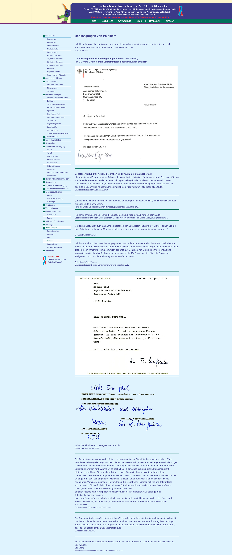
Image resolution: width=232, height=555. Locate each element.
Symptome (51, 91)
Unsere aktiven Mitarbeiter (56, 75)
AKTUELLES (107, 21)
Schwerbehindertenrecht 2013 (57, 189)
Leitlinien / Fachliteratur (54, 221)
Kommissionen (52, 52)
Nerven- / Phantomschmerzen (57, 179)
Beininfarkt (51, 101)
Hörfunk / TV (51, 215)
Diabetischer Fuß (53, 114)
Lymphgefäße (52, 127)
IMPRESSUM (154, 21)
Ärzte (49, 237)
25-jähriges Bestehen (55, 65)
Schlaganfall (51, 120)
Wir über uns (50, 36)
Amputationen (50, 81)
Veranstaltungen (51, 208)
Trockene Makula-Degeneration (58, 133)
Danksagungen (51, 228)
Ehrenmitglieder (53, 46)
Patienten (50, 234)
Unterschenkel (52, 156)
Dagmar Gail (51, 39)
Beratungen (50, 205)
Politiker (50, 241)
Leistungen (49, 225)
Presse (49, 218)
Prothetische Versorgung (55, 146)
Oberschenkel (52, 163)
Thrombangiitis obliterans (56, 104)
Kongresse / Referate (53, 192)
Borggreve (51, 169)
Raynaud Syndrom (54, 124)
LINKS (139, 21)
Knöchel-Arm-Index (53, 140)
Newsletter (49, 250)
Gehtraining (50, 143)
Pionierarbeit (51, 42)
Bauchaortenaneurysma (56, 117)
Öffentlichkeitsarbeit (53, 211)
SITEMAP (170, 21)
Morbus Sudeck (52, 130)
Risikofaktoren (52, 88)
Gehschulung (50, 182)
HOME (93, 21)
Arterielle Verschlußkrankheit (57, 98)
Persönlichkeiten (53, 231)
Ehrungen (50, 68)
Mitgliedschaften (53, 49)
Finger (49, 150)
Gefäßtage (51, 202)
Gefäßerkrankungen (53, 94)
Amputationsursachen (55, 85)
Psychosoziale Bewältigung (56, 185)
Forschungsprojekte (54, 55)
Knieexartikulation (53, 159)
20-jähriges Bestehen (55, 62)
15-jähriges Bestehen (55, 59)
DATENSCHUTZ (124, 21)
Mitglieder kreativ (53, 72)
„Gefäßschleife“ (51, 137)
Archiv (49, 195)
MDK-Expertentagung (55, 198)
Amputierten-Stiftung (53, 78)
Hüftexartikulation (53, 166)
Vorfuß (49, 153)
